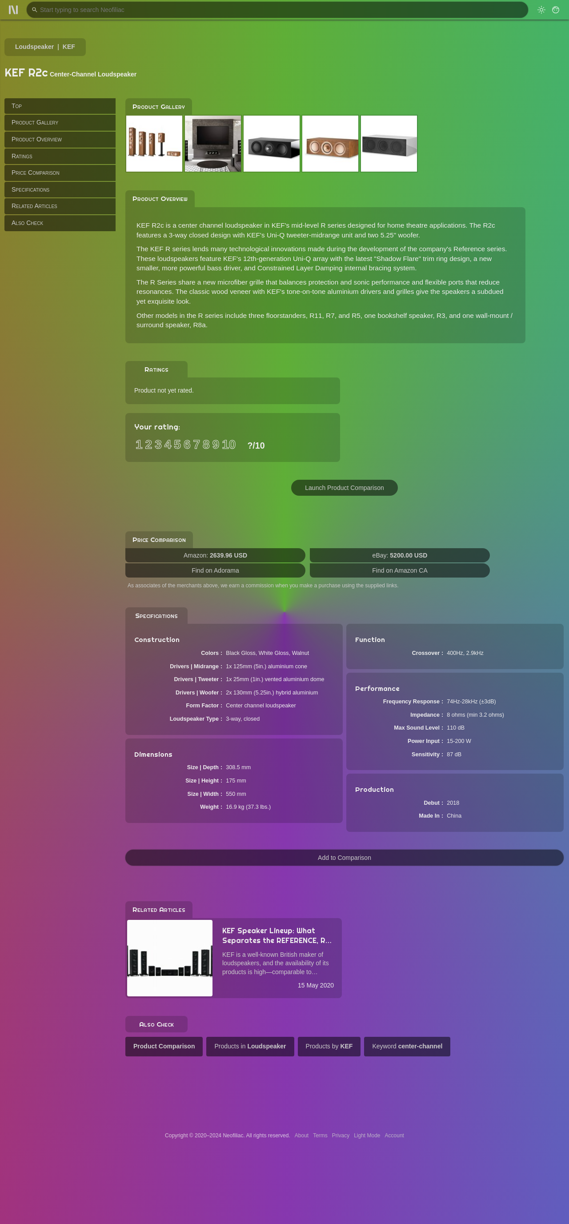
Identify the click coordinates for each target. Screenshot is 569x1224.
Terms (320, 1135)
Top (17, 105)
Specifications (30, 189)
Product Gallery (35, 122)
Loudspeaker (34, 46)
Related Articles (34, 205)
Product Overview (37, 139)
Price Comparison (36, 172)
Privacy (340, 1135)
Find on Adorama (215, 570)
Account (394, 1135)
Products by (329, 1046)
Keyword (407, 1046)
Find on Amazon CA (400, 570)
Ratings (22, 156)
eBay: (400, 555)
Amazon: (215, 555)
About (302, 1135)
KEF (69, 46)
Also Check (27, 222)
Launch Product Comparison (344, 487)
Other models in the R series (179, 315)
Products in (250, 1046)
